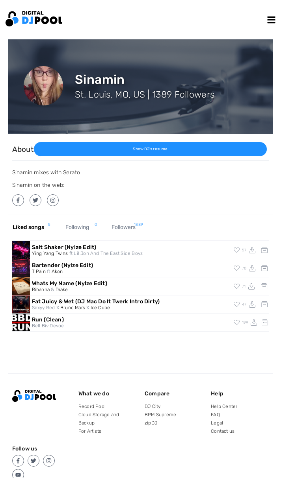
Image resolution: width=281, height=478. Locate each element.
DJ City (152, 406)
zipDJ (151, 423)
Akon (57, 271)
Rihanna (41, 289)
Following (81, 227)
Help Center (224, 406)
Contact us (222, 431)
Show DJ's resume (150, 149)
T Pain (39, 271)
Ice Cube (100, 307)
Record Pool (92, 406)
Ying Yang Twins (50, 253)
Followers (127, 227)
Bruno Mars (72, 307)
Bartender (62, 265)
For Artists (89, 431)
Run (48, 319)
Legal (217, 423)
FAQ (215, 414)
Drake (62, 289)
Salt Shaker (64, 247)
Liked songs (32, 227)
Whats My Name (69, 283)
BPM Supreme (160, 414)
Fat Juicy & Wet (96, 301)
